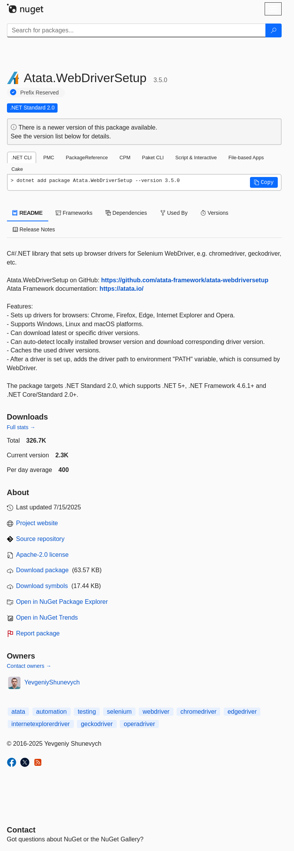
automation (51, 711)
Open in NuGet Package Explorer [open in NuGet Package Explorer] (62, 601)
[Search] (273, 30)
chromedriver (198, 711)
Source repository (40, 539)
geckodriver (97, 724)
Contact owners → (29, 666)
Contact (21, 830)
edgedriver (242, 711)
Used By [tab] (174, 213)
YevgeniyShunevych (52, 682)
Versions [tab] (214, 213)
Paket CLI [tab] (153, 157)
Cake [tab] (17, 169)
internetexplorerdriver (41, 724)
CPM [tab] (124, 157)
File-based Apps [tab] (246, 157)
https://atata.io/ (122, 288)
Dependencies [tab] (126, 213)
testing (87, 711)
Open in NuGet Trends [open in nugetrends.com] (47, 617)
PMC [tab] (48, 157)
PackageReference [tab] (87, 157)
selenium (119, 711)
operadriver (139, 724)
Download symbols (42, 586)
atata (18, 711)
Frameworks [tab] (74, 213)
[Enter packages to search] (136, 30)
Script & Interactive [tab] (196, 157)
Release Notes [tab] (34, 229)
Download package (42, 570)
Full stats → (21, 427)
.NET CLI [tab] (22, 157)
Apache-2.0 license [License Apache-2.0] (42, 554)
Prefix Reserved (39, 92)
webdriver (156, 711)
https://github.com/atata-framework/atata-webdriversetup (185, 280)
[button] (264, 182)
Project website (37, 523)
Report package (38, 633)
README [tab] (28, 213)
